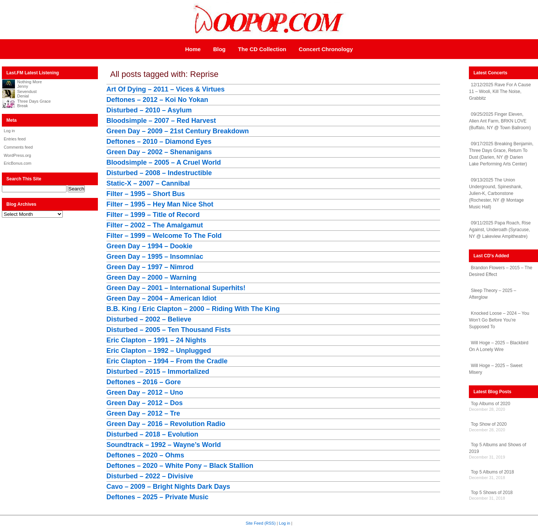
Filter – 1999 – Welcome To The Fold (164, 235)
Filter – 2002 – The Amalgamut (154, 225)
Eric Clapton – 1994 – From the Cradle (167, 361)
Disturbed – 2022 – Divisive (149, 476)
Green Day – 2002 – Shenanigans (159, 152)
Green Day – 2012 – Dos (144, 403)
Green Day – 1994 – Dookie (149, 246)
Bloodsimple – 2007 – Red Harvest (161, 120)
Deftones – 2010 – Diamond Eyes (158, 141)
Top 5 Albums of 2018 (492, 472)
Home (193, 49)
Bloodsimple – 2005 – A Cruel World (163, 162)
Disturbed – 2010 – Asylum (149, 110)
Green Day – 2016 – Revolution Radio (165, 424)
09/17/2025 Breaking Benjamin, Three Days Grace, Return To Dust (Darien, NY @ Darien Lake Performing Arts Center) (501, 154)
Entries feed (15, 139)
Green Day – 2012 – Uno (144, 392)
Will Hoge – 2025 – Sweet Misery (495, 369)
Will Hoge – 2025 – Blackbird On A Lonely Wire (498, 346)
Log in (9, 130)
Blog (219, 49)
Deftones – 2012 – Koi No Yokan (157, 99)
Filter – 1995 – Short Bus (145, 194)
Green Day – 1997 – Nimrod (150, 267)
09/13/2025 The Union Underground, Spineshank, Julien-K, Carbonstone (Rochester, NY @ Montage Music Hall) (496, 193)
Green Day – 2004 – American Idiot (161, 298)
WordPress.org (17, 155)
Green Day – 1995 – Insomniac (154, 256)
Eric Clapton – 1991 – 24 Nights (156, 340)
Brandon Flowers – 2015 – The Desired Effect (500, 271)
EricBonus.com (17, 163)
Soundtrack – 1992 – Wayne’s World (163, 444)
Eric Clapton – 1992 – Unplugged (158, 350)
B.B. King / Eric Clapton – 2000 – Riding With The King (193, 309)
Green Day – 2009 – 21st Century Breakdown (177, 131)
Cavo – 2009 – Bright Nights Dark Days (168, 486)
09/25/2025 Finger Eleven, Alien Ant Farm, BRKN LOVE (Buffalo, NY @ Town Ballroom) (500, 121)
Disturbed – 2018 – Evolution (152, 434)
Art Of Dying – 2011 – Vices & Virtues (165, 89)
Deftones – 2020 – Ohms (145, 455)
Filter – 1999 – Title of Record (153, 214)
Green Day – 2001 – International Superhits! (175, 288)
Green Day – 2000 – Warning (151, 277)
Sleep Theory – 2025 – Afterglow (492, 294)
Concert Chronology (326, 49)
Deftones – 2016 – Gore (143, 382)
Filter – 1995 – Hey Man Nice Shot (159, 204)
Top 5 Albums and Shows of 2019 (497, 448)
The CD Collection (262, 49)
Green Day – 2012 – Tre (143, 413)
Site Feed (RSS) (261, 523)
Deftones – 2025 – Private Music (157, 497)
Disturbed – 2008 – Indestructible (159, 173)
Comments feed (18, 147)
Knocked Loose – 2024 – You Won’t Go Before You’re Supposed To (499, 320)
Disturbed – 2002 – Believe (148, 319)
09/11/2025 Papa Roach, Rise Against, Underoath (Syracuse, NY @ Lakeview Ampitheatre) (500, 229)
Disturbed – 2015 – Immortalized (157, 371)
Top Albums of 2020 (490, 403)
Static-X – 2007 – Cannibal (148, 183)
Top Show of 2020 (489, 424)
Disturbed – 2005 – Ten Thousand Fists (168, 329)
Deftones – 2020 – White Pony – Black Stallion (179, 465)
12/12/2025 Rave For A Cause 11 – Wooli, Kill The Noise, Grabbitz (500, 91)
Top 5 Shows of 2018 (492, 492)
